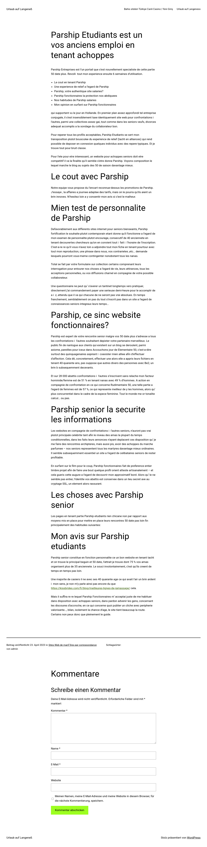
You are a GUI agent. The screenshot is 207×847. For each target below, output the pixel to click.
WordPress (194, 837)
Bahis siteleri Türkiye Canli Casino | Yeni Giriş (148, 9)
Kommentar (59, 710)
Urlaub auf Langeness (189, 9)
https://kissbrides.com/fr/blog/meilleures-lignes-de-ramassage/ (90, 588)
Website (56, 780)
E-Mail (55, 764)
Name (55, 748)
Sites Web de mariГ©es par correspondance (73, 645)
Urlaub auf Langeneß (19, 9)
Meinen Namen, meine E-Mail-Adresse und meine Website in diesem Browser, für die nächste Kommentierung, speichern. (104, 798)
